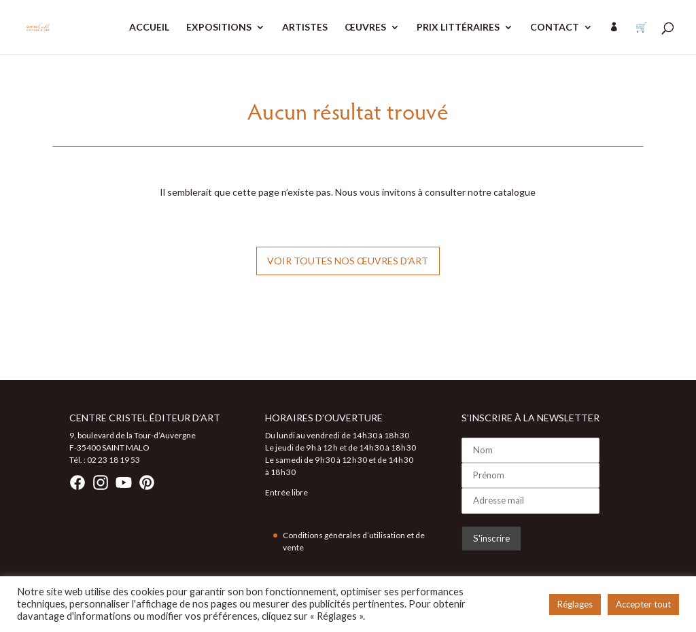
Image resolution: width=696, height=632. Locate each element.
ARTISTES (305, 27)
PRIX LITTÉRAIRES (458, 27)
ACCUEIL (149, 27)
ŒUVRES (365, 27)
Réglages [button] (575, 604)
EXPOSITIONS (218, 27)
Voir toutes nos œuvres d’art (347, 260)
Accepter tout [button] (643, 604)
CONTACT (554, 27)
